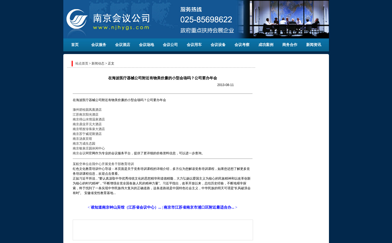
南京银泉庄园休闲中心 (89, 148)
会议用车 (194, 45)
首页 (75, 45)
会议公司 (170, 45)
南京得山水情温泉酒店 (89, 119)
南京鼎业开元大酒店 (87, 124)
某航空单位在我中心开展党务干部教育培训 (103, 164)
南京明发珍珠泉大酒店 (89, 129)
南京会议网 (81, 153)
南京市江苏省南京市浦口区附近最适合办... (199, 207)
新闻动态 (97, 63)
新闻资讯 (313, 45)
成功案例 (265, 45)
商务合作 (289, 45)
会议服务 (98, 45)
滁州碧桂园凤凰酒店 (87, 110)
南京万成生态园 (84, 143)
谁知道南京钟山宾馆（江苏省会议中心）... (126, 207)
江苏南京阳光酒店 (85, 114)
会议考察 (242, 45)
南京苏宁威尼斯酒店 (87, 134)
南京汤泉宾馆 (82, 139)
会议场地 (146, 45)
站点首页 (81, 63)
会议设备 (218, 45)
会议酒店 (122, 45)
